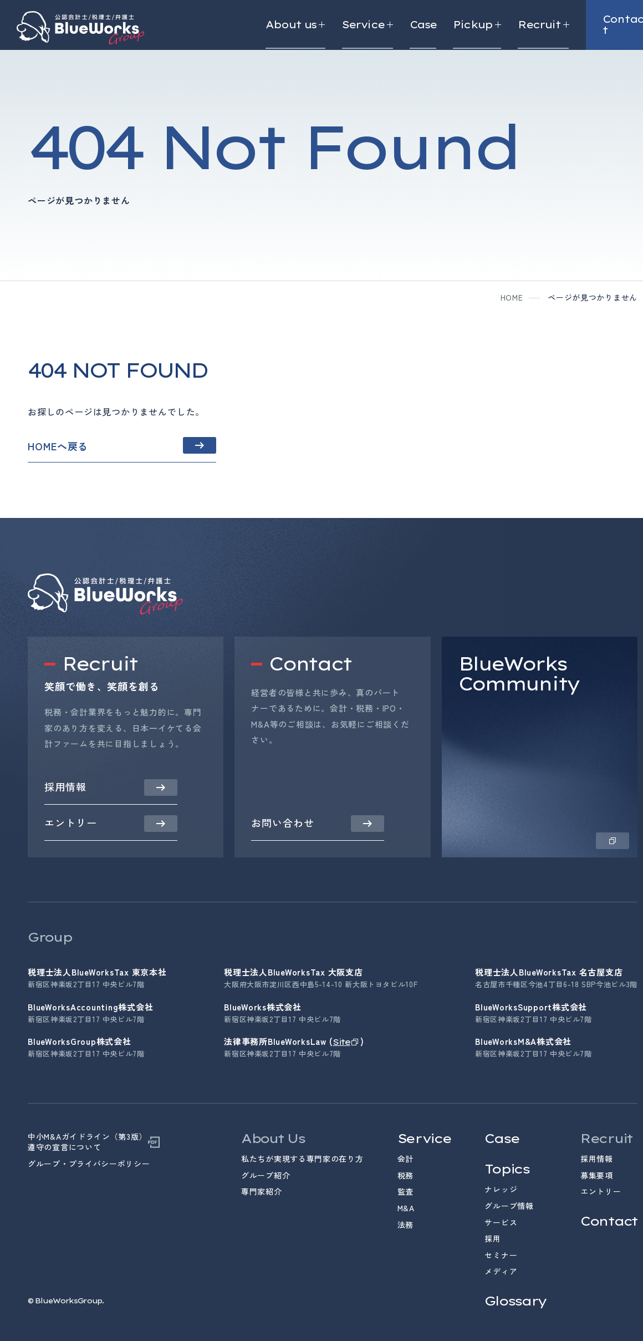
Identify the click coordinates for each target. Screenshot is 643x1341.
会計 (405, 1158)
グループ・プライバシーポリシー (89, 1164)
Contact (608, 1221)
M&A (406, 1207)
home (512, 297)
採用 (492, 1238)
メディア (500, 1271)
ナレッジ (500, 1189)
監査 (405, 1191)
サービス (500, 1222)
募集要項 (596, 1175)
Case (423, 25)
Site (341, 1042)
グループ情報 (508, 1205)
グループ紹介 (265, 1175)
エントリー (600, 1191)
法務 (405, 1224)
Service (367, 25)
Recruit (543, 25)
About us (295, 25)
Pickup (477, 25)
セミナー (500, 1255)
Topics (506, 1169)
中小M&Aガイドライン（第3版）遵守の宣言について (87, 1142)
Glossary (515, 1301)
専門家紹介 (261, 1191)
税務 (405, 1175)
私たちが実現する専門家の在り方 (302, 1158)
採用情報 (596, 1158)
